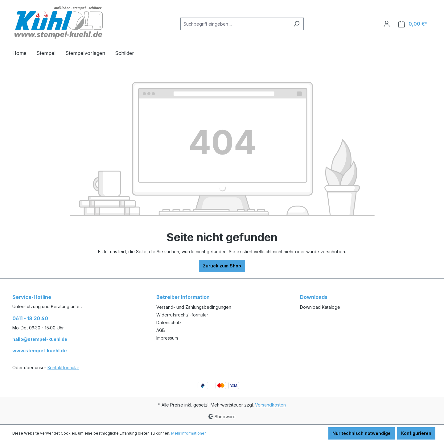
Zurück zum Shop (222, 265)
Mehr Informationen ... (190, 433)
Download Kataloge (320, 307)
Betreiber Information (183, 297)
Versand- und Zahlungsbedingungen (193, 307)
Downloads (313, 297)
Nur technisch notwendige (361, 433)
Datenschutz (169, 322)
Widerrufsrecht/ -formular (182, 314)
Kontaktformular (63, 367)
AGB (160, 330)
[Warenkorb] (413, 24)
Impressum (167, 338)
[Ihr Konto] (386, 24)
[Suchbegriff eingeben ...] (235, 24)
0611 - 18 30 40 (30, 318)
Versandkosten (270, 404)
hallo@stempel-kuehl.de (39, 339)
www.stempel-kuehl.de (39, 350)
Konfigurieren (416, 433)
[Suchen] (296, 24)
